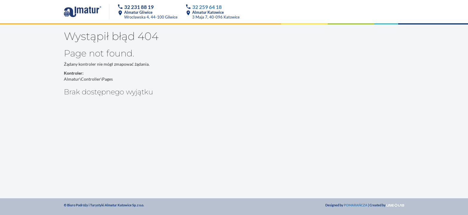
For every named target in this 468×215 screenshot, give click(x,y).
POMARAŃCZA (355, 205)
